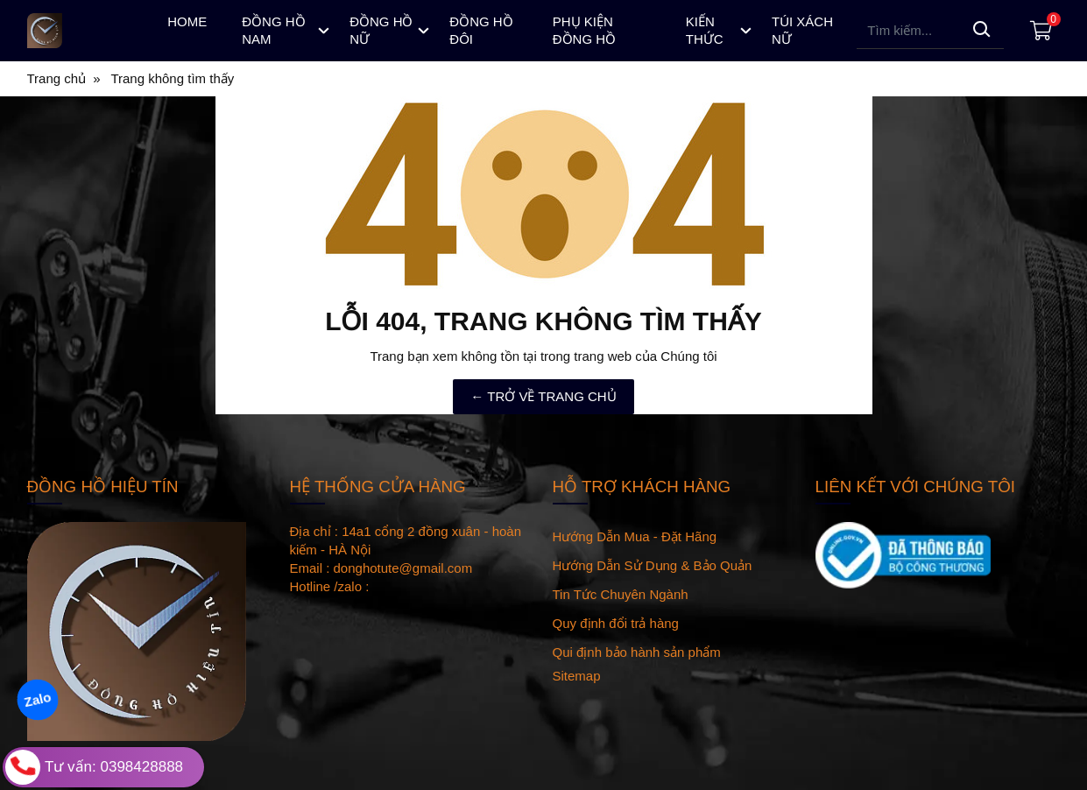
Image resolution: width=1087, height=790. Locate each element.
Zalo (37, 699)
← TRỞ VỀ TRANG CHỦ (543, 396)
